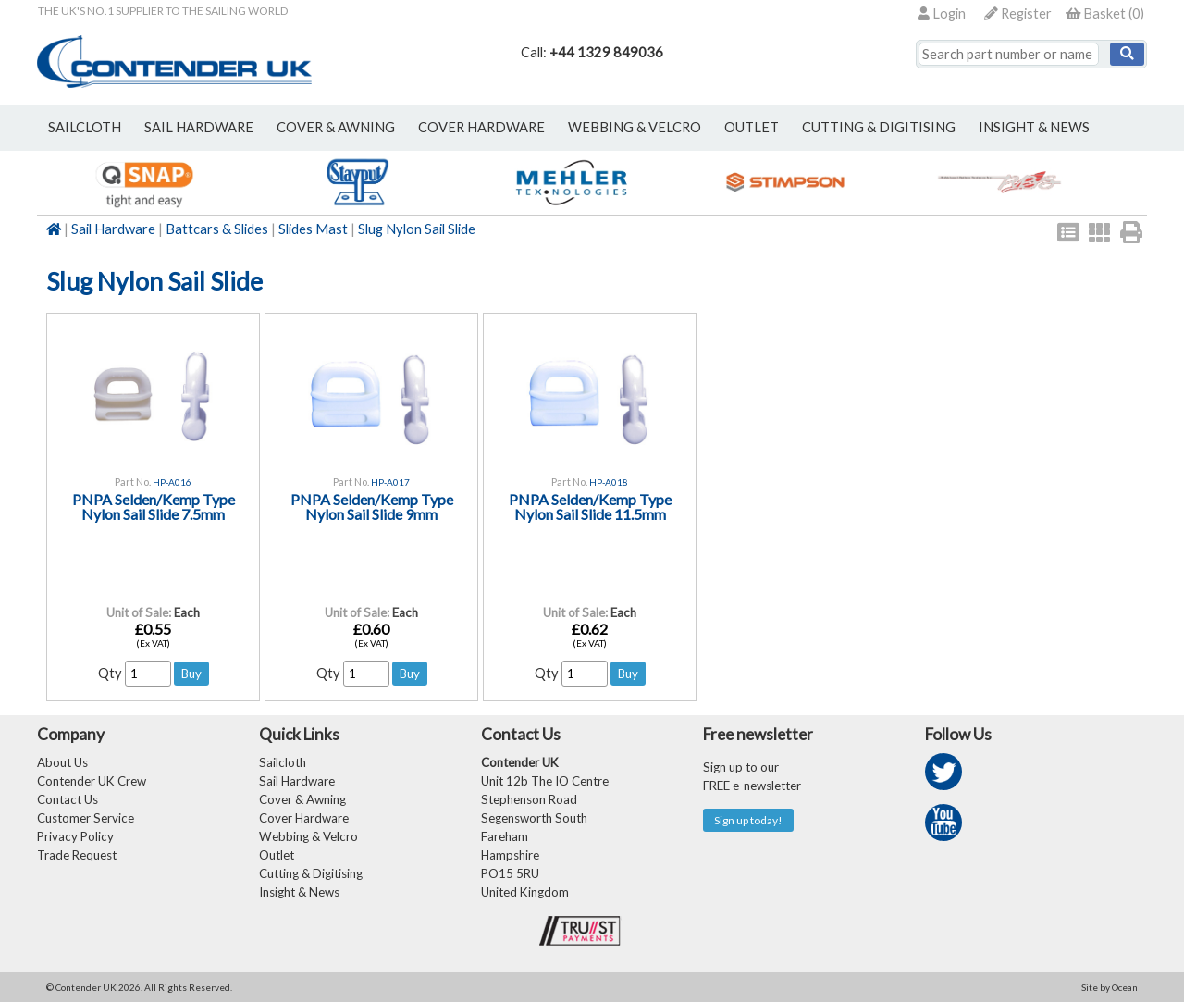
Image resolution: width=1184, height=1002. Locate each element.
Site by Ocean (1109, 987)
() (1105, 13)
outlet (751, 127)
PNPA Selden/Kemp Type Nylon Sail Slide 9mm (371, 506)
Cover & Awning (302, 799)
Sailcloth (282, 762)
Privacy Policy (75, 836)
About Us (62, 762)
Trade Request (77, 854)
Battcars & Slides (217, 229)
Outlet (276, 854)
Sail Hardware (113, 229)
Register (1018, 13)
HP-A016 (172, 482)
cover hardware (481, 127)
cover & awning (336, 127)
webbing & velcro (634, 127)
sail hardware (198, 127)
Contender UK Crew (91, 780)
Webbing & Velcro (308, 836)
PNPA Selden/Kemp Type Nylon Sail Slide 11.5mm (590, 506)
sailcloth (84, 127)
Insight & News (1034, 127)
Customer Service (85, 817)
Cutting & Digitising (879, 127)
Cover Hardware (304, 817)
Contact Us (67, 799)
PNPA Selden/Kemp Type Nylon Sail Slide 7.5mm (153, 506)
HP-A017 (390, 482)
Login (942, 13)
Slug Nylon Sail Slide (416, 229)
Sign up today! (748, 820)
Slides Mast (313, 229)
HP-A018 (608, 482)
